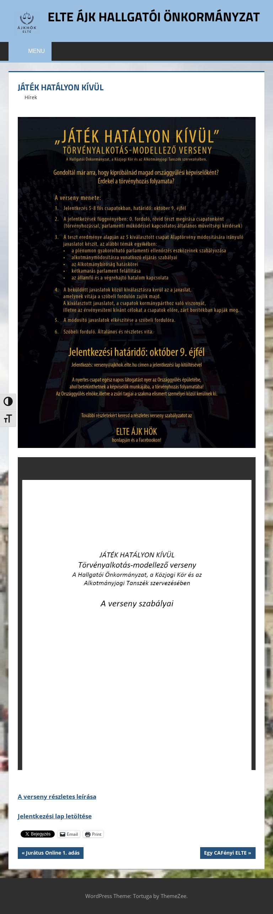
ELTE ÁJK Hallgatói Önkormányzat (154, 16)
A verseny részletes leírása (57, 796)
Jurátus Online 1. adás (53, 853)
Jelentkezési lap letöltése (55, 816)
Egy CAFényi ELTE (225, 853)
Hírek (31, 97)
